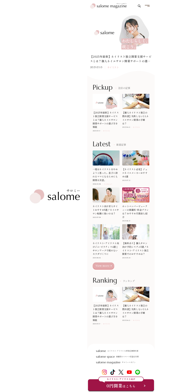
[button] (91, 61)
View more (103, 265)
